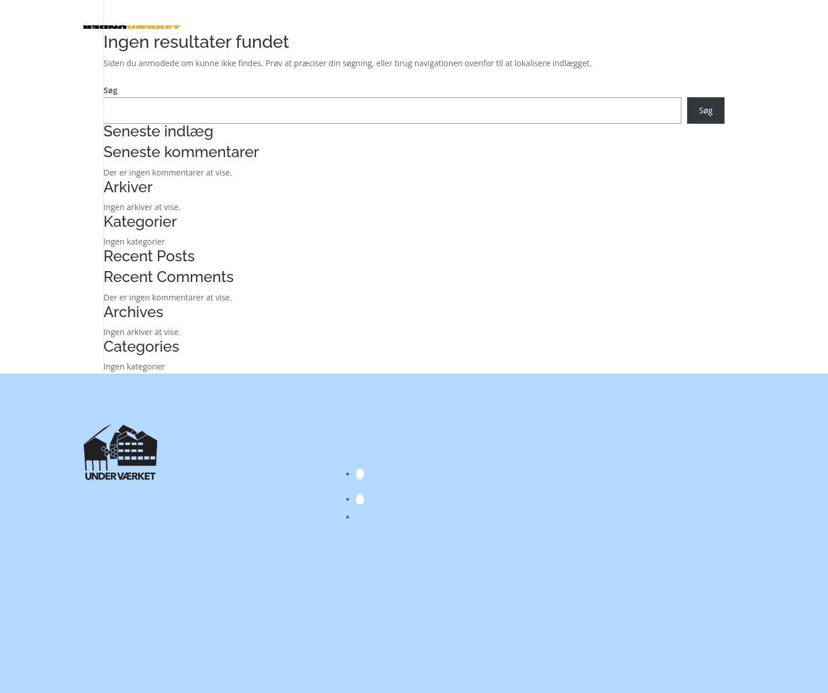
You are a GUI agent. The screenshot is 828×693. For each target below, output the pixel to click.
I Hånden (440, 27)
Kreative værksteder (503, 27)
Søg (110, 90)
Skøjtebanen (640, 27)
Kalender (307, 27)
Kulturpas (691, 27)
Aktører (398, 27)
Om (727, 27)
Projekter (578, 27)
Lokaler (349, 27)
